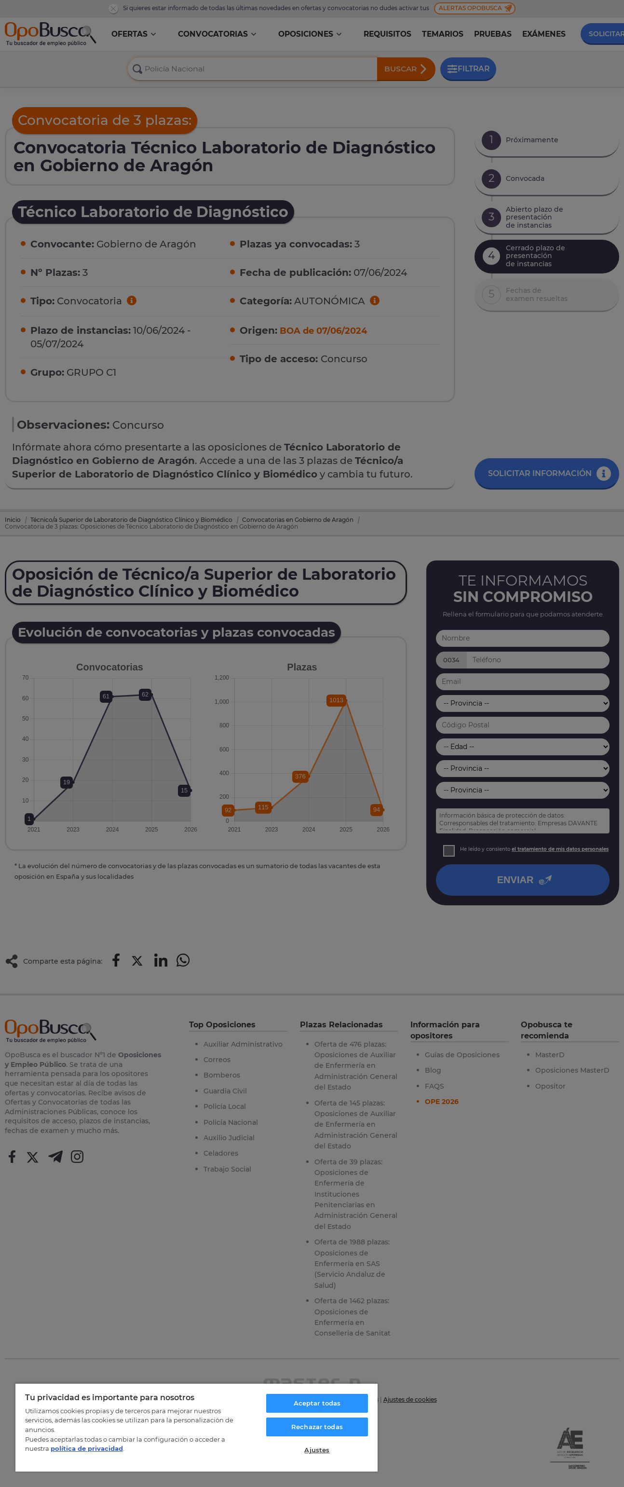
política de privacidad (87, 1448)
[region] (196, 1427)
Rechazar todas (317, 1427)
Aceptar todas (317, 1403)
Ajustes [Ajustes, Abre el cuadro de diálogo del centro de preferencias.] (316, 1450)
